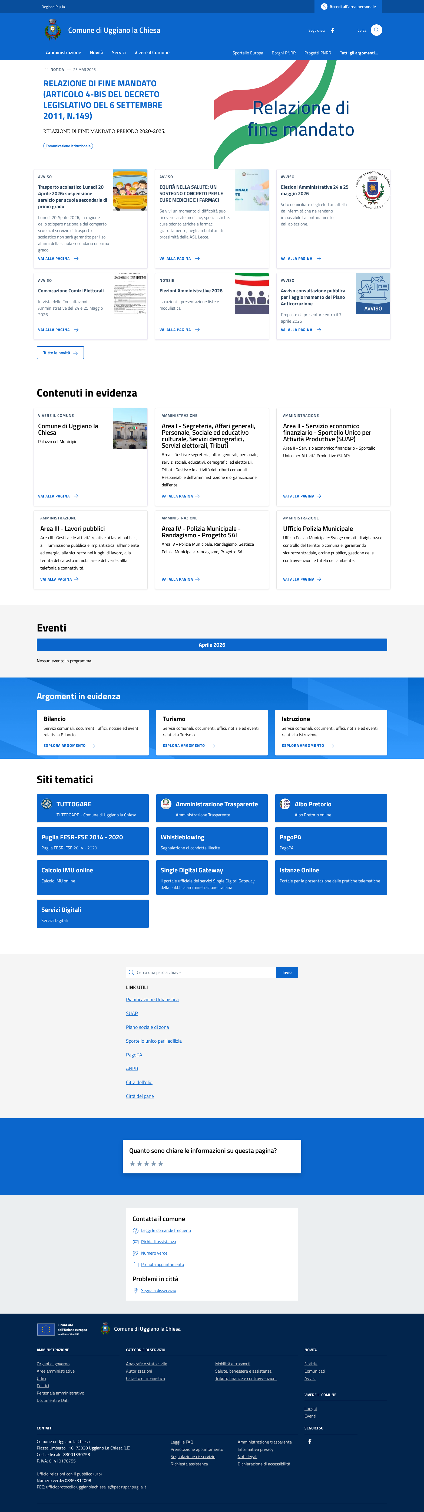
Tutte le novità (60, 352)
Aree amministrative (56, 1371)
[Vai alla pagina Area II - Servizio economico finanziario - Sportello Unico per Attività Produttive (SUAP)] (303, 494)
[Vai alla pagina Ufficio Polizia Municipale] (303, 577)
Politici (43, 1385)
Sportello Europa (248, 53)
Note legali (247, 1456)
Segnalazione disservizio (193, 1456)
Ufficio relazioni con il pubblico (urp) (69, 1474)
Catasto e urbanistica (145, 1378)
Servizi (119, 52)
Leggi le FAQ (182, 1442)
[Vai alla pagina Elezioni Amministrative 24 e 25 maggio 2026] (300, 256)
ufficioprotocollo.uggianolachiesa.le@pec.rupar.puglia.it (96, 1487)
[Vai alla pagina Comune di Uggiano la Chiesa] (57, 494)
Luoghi (310, 1408)
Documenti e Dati (53, 1400)
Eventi (310, 1416)
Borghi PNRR (284, 53)
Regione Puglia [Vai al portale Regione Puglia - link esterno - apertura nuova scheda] (53, 6)
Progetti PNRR (317, 53)
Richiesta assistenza (189, 1464)
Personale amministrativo (60, 1393)
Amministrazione (63, 52)
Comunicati (314, 1371)
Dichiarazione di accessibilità (264, 1464)
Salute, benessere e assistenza (243, 1371)
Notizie (310, 1363)
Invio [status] (287, 972)
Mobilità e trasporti (232, 1363)
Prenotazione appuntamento (197, 1449)
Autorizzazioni (139, 1371)
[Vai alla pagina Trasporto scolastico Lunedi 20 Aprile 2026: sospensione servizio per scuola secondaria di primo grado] (57, 256)
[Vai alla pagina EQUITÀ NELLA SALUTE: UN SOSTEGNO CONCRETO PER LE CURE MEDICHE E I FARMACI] (178, 256)
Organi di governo (53, 1363)
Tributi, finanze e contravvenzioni (246, 1378)
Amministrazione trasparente (265, 1442)
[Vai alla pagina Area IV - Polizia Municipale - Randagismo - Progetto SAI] (182, 577)
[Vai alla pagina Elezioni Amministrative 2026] (178, 327)
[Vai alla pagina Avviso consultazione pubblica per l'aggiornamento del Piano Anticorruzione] (300, 327)
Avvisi (310, 1378)
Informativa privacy (255, 1449)
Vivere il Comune (152, 52)
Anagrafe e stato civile (146, 1363)
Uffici (41, 1378)
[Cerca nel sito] (376, 30)
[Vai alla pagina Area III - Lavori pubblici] (60, 577)
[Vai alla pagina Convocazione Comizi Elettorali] (57, 327)
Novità (96, 52)
